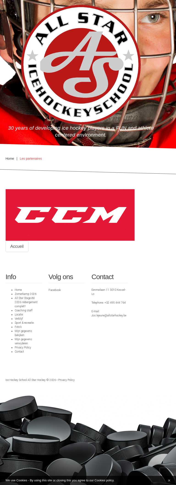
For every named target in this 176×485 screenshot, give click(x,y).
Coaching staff (24, 310)
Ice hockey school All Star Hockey (26, 380)
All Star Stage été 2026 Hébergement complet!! (26, 302)
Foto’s (18, 327)
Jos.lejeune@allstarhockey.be (108, 315)
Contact (19, 351)
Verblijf (19, 318)
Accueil (17, 246)
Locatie (19, 314)
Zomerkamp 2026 (25, 294)
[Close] (169, 480)
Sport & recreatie (24, 322)
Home (10, 158)
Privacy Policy (23, 347)
